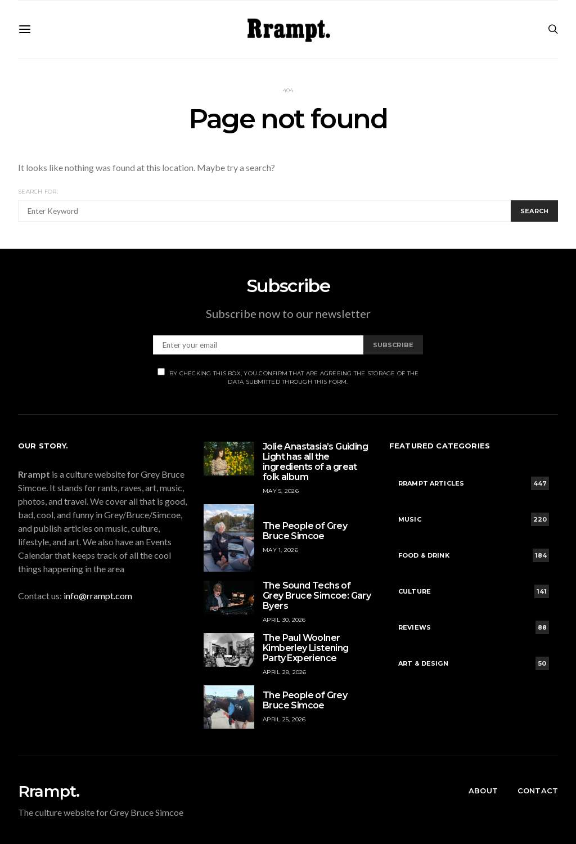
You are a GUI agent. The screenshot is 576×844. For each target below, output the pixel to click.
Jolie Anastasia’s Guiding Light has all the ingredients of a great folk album (315, 461)
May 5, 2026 (281, 491)
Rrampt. (48, 791)
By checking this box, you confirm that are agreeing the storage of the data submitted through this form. (288, 376)
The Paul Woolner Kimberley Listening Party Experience (306, 647)
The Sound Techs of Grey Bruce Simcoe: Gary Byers (317, 595)
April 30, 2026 (284, 619)
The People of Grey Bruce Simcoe (305, 530)
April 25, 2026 (284, 719)
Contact (538, 790)
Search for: (38, 191)
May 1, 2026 (280, 550)
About (483, 790)
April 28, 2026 (285, 672)
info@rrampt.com (98, 595)
